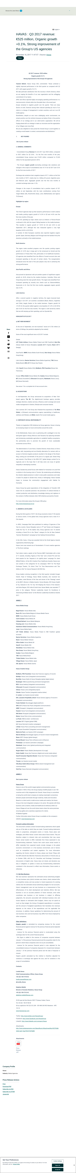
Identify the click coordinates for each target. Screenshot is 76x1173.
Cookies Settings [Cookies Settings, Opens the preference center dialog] (57, 1163)
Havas (48, 55)
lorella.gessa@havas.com (23, 979)
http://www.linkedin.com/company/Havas (34, 1021)
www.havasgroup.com (28, 819)
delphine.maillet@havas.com (24, 995)
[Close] (74, 1167)
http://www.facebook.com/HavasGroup (34, 1018)
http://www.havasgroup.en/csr (25, 504)
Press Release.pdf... (18, 1050)
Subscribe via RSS (8, 1089)
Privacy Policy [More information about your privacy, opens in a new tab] (16, 1166)
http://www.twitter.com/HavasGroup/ (32, 1016)
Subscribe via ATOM (9, 1091)
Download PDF (7, 1086)
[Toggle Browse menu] (69, 10)
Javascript (6, 1094)
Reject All (57, 1167)
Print (4, 1084)
